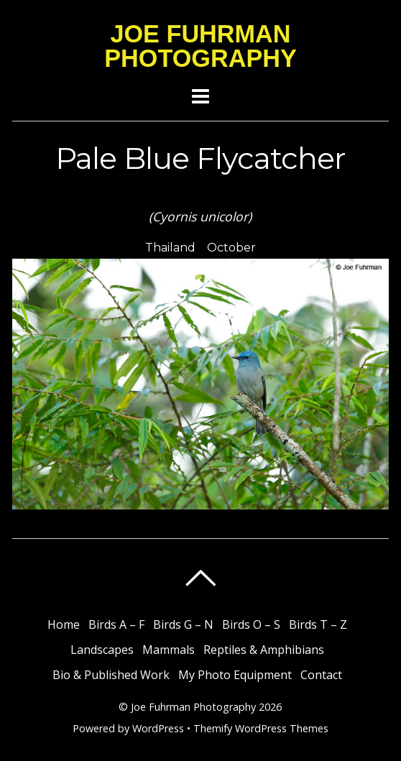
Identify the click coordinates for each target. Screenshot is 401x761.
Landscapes (102, 650)
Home (63, 624)
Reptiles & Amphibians (263, 650)
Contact (321, 675)
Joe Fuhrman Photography (193, 707)
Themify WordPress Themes (260, 728)
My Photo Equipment (235, 675)
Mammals (168, 650)
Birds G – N (183, 624)
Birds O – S (251, 624)
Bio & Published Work (111, 675)
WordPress (158, 728)
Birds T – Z (318, 624)
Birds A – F (116, 624)
